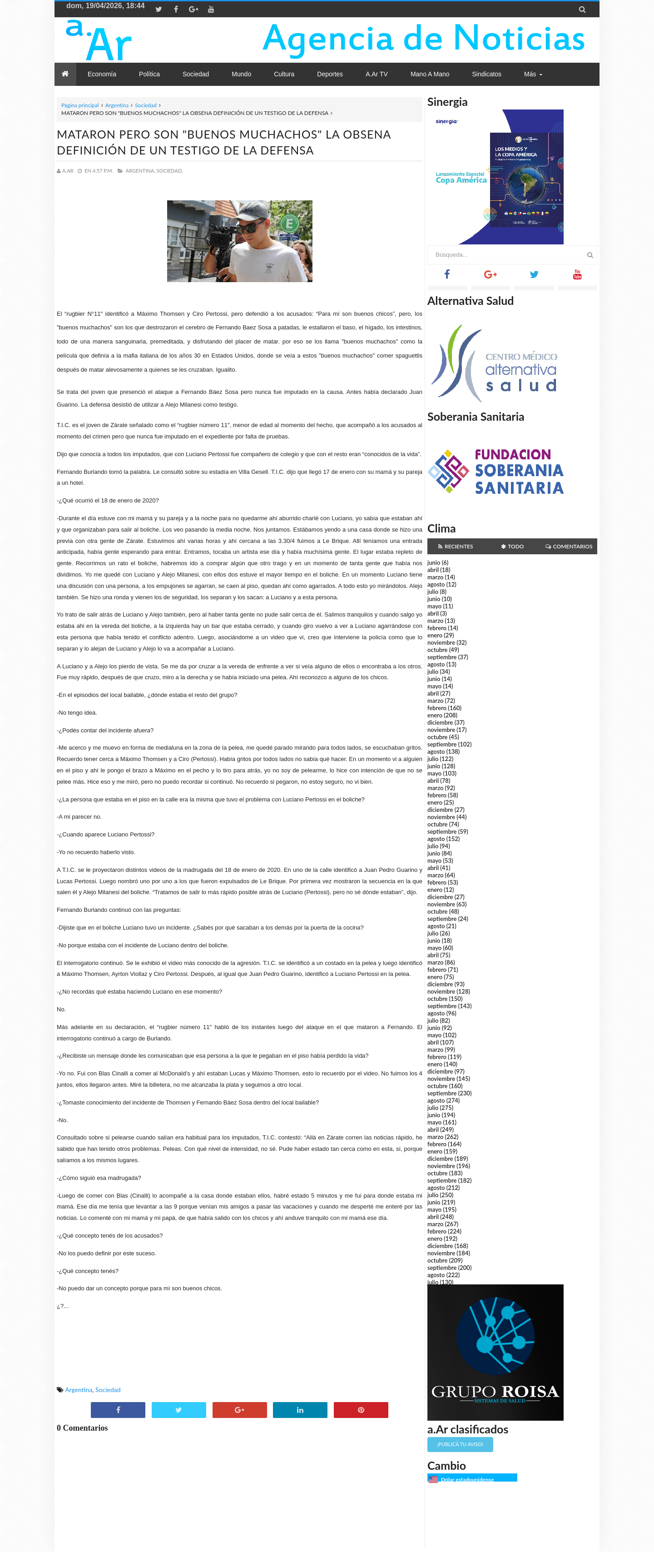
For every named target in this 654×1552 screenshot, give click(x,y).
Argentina (117, 105)
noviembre (441, 642)
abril (433, 569)
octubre (437, 649)
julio (432, 591)
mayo (434, 606)
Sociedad (146, 105)
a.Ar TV (377, 74)
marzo (435, 577)
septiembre (442, 657)
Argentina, (140, 171)
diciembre (440, 722)
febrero (436, 628)
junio (433, 562)
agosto (436, 584)
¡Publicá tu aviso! (460, 1444)
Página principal (80, 105)
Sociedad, (170, 171)
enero (434, 635)
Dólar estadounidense (467, 1479)
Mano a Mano (430, 74)
